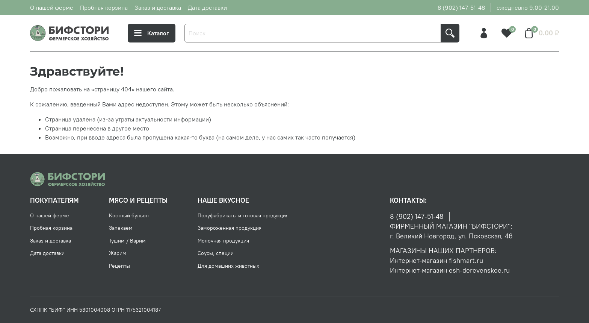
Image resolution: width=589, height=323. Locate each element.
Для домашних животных (228, 265)
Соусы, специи (216, 253)
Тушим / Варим (127, 240)
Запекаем (121, 227)
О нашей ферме (51, 7)
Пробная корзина (104, 7)
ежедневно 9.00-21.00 (528, 7)
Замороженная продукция (229, 227)
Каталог (151, 33)
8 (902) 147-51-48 (461, 7)
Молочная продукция (223, 240)
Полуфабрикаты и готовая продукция (243, 215)
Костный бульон (129, 215)
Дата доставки (207, 7)
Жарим (117, 253)
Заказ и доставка (157, 7)
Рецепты (119, 265)
